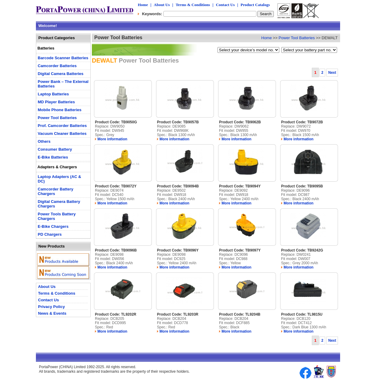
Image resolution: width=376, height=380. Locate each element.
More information (111, 139)
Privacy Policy (51, 306)
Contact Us (225, 4)
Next (332, 72)
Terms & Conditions (193, 4)
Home (143, 4)
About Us (162, 4)
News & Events (52, 313)
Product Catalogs (255, 4)
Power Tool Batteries (297, 38)
